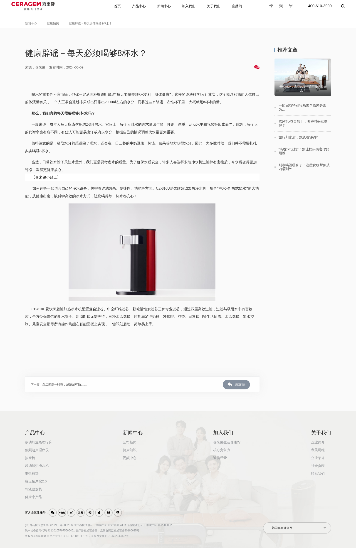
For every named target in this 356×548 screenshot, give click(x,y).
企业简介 (318, 442)
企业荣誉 (318, 458)
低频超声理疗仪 (37, 450)
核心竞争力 (221, 450)
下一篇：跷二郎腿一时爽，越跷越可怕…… (59, 397)
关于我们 (215, 9)
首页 (115, 9)
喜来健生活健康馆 (226, 442)
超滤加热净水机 (37, 465)
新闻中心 (163, 9)
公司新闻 (129, 442)
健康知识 (53, 23)
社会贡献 (318, 465)
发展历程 (318, 450)
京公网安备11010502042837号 (110, 536)
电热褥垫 (32, 473)
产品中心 (137, 9)
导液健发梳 (33, 489)
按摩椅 (30, 458)
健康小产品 (33, 497)
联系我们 (318, 473)
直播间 (238, 9)
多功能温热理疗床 (38, 442)
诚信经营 (220, 458)
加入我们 (189, 9)
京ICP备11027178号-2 (76, 536)
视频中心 (129, 458)
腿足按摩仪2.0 (36, 481)
